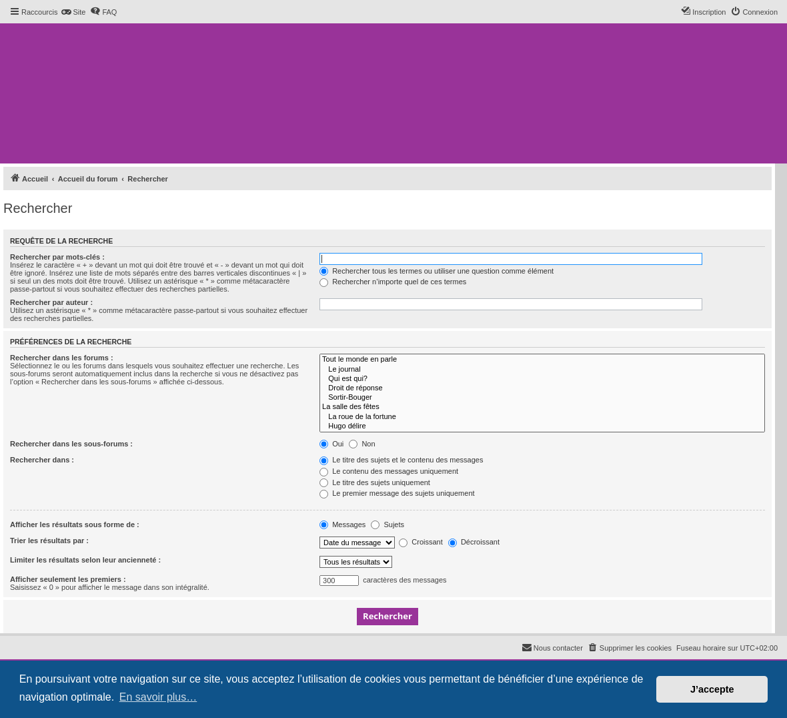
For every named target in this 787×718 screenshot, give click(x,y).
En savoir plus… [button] (158, 697)
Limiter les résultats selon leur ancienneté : (85, 560)
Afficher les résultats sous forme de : (74, 524)
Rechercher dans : (42, 460)
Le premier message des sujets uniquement (396, 493)
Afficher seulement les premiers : (68, 579)
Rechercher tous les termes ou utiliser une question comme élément (436, 271)
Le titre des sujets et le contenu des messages (401, 460)
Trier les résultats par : (49, 540)
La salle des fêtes (542, 407)
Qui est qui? (542, 379)
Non (362, 444)
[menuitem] (73, 12)
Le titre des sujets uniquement (374, 482)
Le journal (542, 369)
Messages (342, 524)
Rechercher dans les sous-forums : (71, 444)
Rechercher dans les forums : (61, 358)
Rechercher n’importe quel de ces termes (392, 282)
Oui (331, 444)
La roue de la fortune (542, 417)
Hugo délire (542, 426)
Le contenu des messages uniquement (388, 471)
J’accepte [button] (712, 689)
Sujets (387, 524)
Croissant (421, 542)
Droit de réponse (542, 388)
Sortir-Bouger (542, 397)
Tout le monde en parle (542, 359)
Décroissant (474, 542)
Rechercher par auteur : (51, 302)
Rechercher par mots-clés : (57, 257)
